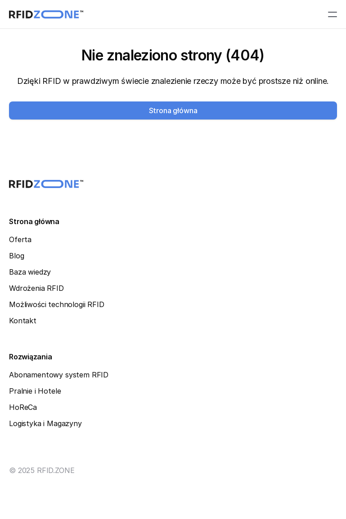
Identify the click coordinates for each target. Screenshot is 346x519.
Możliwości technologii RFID (56, 304)
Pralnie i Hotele (35, 390)
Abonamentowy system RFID (58, 374)
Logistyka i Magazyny (45, 423)
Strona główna (34, 221)
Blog (16, 255)
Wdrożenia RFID (36, 288)
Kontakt (22, 320)
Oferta (20, 239)
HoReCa (23, 407)
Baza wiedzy (30, 271)
